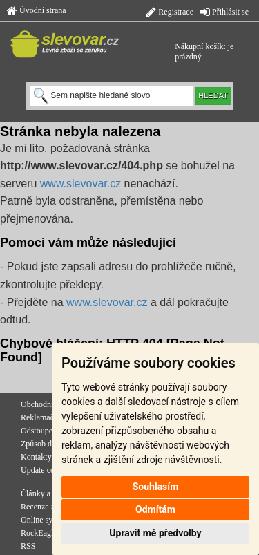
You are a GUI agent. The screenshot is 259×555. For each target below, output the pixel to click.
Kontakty (36, 457)
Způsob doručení (49, 444)
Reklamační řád (47, 417)
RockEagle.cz (43, 533)
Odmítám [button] (155, 509)
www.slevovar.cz (80, 183)
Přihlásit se (224, 12)
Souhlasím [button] (156, 486)
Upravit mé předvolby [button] (155, 532)
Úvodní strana (36, 10)
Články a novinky (50, 493)
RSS (28, 546)
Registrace (169, 12)
